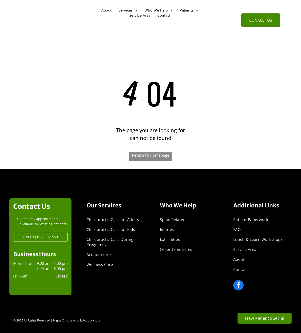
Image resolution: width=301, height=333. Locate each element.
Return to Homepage (150, 155)
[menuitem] (106, 10)
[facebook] (238, 286)
